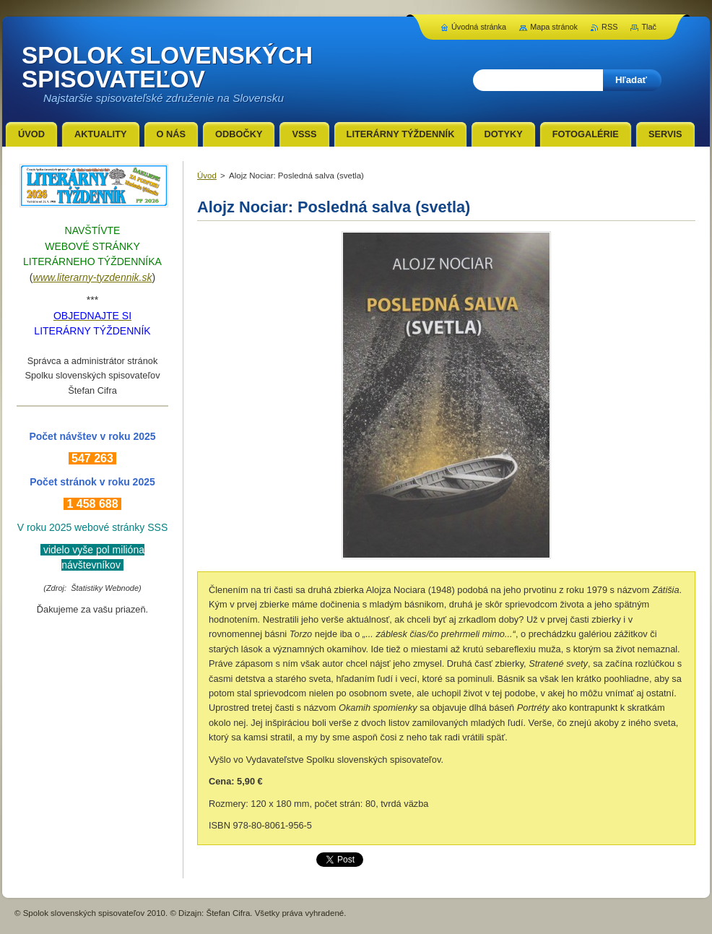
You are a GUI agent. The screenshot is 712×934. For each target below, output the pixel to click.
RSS (609, 26)
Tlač (648, 26)
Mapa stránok (554, 26)
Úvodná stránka (478, 26)
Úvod (207, 175)
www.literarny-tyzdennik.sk (92, 277)
